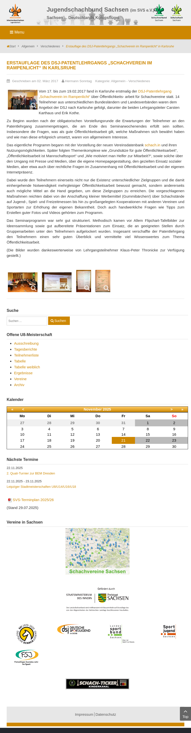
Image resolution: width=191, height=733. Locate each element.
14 (123, 434)
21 (123, 440)
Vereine (20, 379)
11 (49, 434)
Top (185, 713)
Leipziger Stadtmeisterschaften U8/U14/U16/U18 (41, 487)
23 (174, 440)
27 (98, 446)
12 (72, 434)
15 (148, 434)
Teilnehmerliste (26, 355)
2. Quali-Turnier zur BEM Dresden (31, 473)
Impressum (84, 714)
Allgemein (28, 46)
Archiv (19, 385)
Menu (17, 32)
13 (98, 434)
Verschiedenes (50, 46)
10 (22, 434)
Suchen (60, 321)
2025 (107, 409)
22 (148, 440)
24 (22, 446)
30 (174, 446)
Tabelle (20, 361)
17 (22, 440)
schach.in (152, 145)
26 (72, 446)
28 (123, 446)
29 (148, 446)
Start (12, 46)
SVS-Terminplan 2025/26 (31, 500)
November (93, 409)
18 (49, 440)
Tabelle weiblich (27, 367)
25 (49, 446)
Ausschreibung (26, 343)
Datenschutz (106, 714)
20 (98, 440)
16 (174, 434)
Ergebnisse (23, 373)
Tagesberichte (25, 349)
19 (72, 440)
